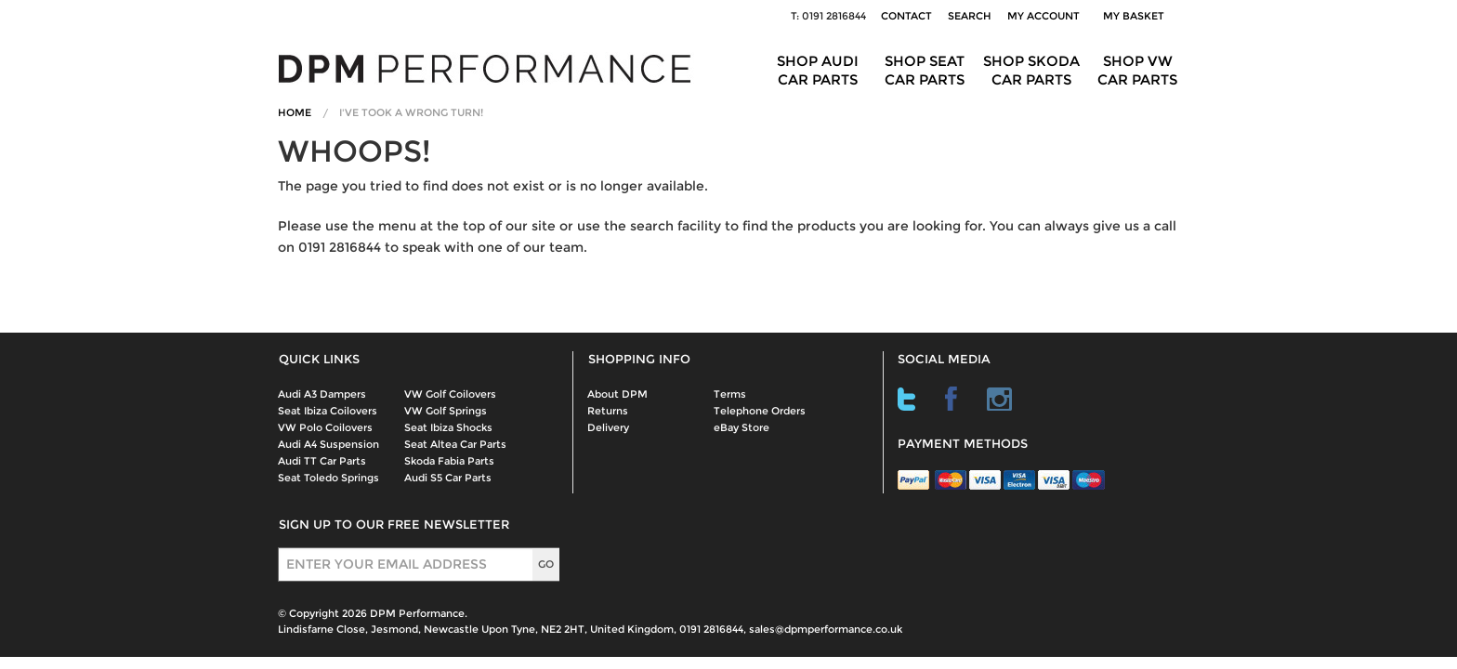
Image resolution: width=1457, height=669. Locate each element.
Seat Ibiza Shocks (448, 427)
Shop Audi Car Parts (818, 70)
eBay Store (741, 427)
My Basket (1136, 15)
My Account (1043, 15)
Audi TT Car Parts (322, 460)
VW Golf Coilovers (450, 393)
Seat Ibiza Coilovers (327, 410)
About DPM (617, 393)
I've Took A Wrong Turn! (411, 112)
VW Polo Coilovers (325, 427)
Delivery (608, 427)
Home (294, 112)
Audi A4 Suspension (328, 444)
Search (969, 15)
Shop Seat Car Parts (925, 70)
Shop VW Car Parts (1137, 70)
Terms (730, 393)
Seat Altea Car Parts (455, 444)
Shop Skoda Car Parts (1031, 70)
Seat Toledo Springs (328, 477)
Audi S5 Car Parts (448, 477)
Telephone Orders (760, 410)
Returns (607, 410)
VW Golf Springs (445, 410)
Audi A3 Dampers (322, 393)
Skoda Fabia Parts (449, 460)
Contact (906, 15)
